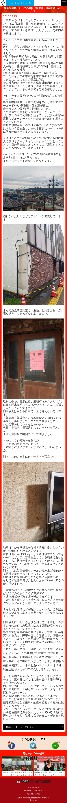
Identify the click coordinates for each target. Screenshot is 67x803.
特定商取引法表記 (33, 794)
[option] (17, 766)
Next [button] (64, 766)
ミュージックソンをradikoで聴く (21, 3)
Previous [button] (3, 766)
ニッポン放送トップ (33, 787)
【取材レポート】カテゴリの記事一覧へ (19, 727)
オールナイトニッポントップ (33, 790)
